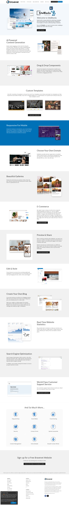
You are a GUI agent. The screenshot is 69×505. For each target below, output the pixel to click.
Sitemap (27, 495)
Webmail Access (28, 481)
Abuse (27, 484)
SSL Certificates (9, 488)
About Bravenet (28, 491)
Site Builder (29, 1)
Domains (42, 1)
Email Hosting (9, 482)
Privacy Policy (28, 498)
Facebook (27, 485)
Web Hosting (23, 1)
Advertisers (27, 482)
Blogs (8, 484)
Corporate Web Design (29, 492)
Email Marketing (36, 1)
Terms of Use (28, 496)
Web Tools (47, 1)
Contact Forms (9, 490)
